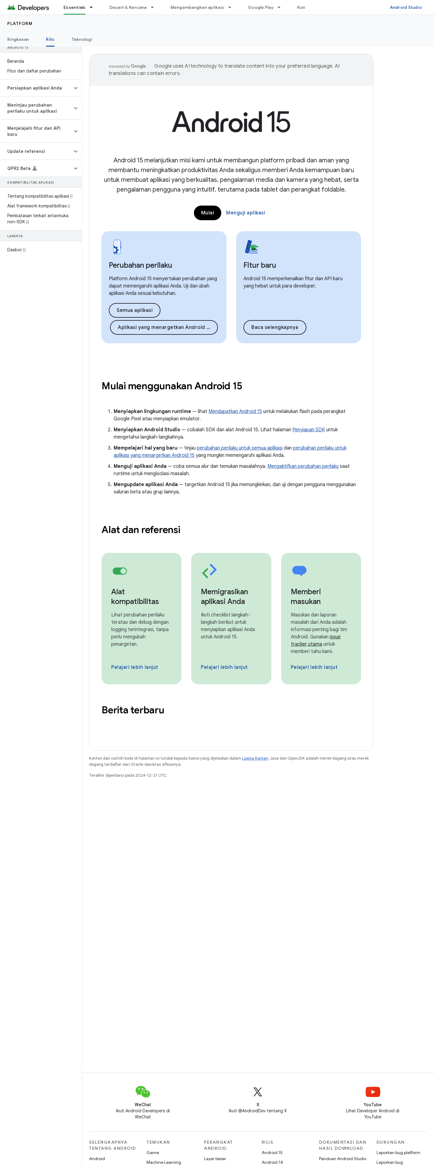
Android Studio (406, 7)
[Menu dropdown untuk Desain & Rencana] (155, 7)
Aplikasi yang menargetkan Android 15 (165, 327)
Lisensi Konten (255, 758)
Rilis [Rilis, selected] (50, 39)
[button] (36, 88)
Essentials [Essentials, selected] (75, 7)
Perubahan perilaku (140, 265)
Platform (20, 23)
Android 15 (272, 1152)
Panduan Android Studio (342, 1158)
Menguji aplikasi (245, 213)
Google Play (261, 7)
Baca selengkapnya (274, 327)
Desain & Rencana (128, 7)
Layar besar (215, 1158)
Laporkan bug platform (398, 1152)
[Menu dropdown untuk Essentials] (94, 7)
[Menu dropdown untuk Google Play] (282, 7)
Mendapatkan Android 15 (235, 411)
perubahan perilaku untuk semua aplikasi (240, 448)
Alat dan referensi (141, 530)
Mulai (207, 213)
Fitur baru (259, 265)
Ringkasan (18, 39)
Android (97, 1158)
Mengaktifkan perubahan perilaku (303, 466)
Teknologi (82, 39)
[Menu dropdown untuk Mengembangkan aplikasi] (232, 7)
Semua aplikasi (135, 310)
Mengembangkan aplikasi (197, 7)
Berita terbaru (133, 710)
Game (152, 1152)
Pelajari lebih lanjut (134, 667)
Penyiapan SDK (308, 430)
